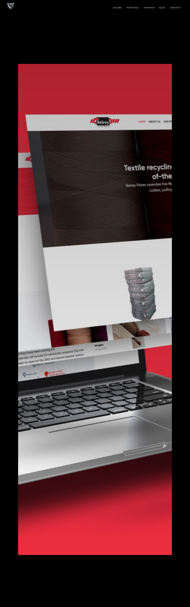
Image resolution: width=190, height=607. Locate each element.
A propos (149, 8)
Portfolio (133, 8)
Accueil (117, 8)
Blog (162, 8)
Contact (175, 8)
